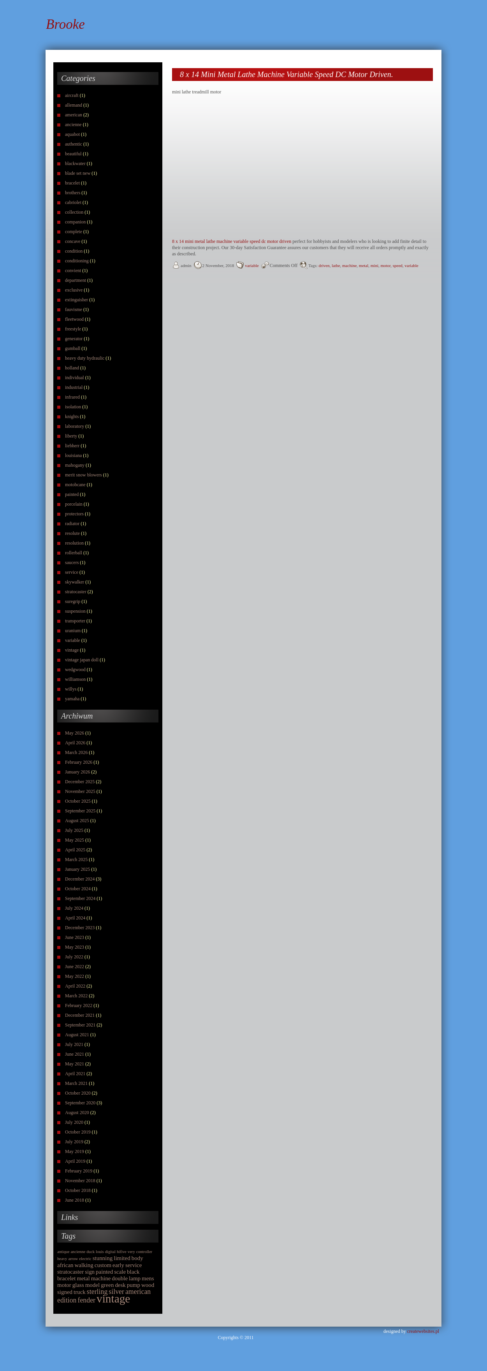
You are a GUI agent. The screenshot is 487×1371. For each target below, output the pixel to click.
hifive (122, 1252)
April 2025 (75, 849)
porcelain (74, 504)
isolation (73, 407)
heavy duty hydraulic (84, 358)
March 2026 (76, 752)
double (120, 1278)
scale (120, 1272)
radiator (72, 523)
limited (122, 1258)
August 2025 (77, 820)
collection (74, 212)
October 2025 (78, 801)
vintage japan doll (81, 660)
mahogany (74, 465)
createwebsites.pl (423, 1331)
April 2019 (75, 1161)
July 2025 (74, 830)
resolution (74, 543)
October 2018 (78, 1190)
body (137, 1258)
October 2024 (78, 888)
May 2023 (74, 947)
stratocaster (75, 591)
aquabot (72, 134)
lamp (135, 1278)
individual (74, 377)
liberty (71, 436)
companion (75, 222)
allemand (73, 105)
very (131, 1252)
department (75, 280)
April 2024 (75, 918)
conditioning (77, 261)
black (133, 1272)
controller (144, 1252)
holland (72, 368)
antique (63, 1252)
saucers (72, 562)
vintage (72, 650)
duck (90, 1252)
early (118, 1265)
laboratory (74, 426)
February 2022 (78, 1005)
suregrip (72, 601)
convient (73, 270)
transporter (75, 621)
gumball (72, 348)
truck (80, 1292)
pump (133, 1285)
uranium (73, 630)
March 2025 (76, 859)
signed (64, 1292)
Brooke (65, 24)
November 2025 (80, 791)
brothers (72, 192)
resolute (72, 533)
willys (70, 689)
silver (116, 1291)
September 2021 (80, 1025)
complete (73, 231)
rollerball (73, 552)
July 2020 (74, 1122)
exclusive (74, 290)
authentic (73, 144)
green (107, 1285)
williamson (75, 679)
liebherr (72, 445)
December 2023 (80, 927)
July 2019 (74, 1141)
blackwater (75, 163)
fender (87, 1300)
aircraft (72, 95)
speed (398, 265)
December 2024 (80, 879)
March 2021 (76, 1083)
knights (72, 416)
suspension (75, 611)
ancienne (73, 124)
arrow (73, 1259)
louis (100, 1252)
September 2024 (80, 898)
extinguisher (76, 299)
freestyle (73, 329)
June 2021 (74, 1054)
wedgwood (75, 669)
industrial (74, 387)
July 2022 (74, 957)
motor (64, 1285)
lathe (336, 265)
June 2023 (74, 937)
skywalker (74, 582)
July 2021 (74, 1044)
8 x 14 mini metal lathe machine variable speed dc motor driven (231, 241)
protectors (74, 514)
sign (90, 1272)
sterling (97, 1291)
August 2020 (77, 1112)
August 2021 (77, 1034)
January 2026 (77, 772)
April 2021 (75, 1073)
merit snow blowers (83, 475)
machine (101, 1278)
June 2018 (74, 1200)
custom (103, 1265)
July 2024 (74, 908)
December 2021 (80, 1015)
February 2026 (78, 762)
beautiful (73, 153)
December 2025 (80, 781)
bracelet (72, 183)
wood (147, 1285)
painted (72, 494)
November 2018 (80, 1180)
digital (110, 1252)
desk (120, 1285)
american (73, 115)
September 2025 (80, 811)
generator (74, 338)
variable (72, 640)
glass (78, 1285)
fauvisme (73, 309)
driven (324, 265)
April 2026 (75, 742)
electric (85, 1259)
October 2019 (78, 1132)
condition (74, 251)
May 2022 (74, 976)
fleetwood (74, 319)
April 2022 (75, 986)
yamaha (72, 698)
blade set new (77, 173)
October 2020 (78, 1093)
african (65, 1265)
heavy (62, 1259)
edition (67, 1300)
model (92, 1285)
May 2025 (74, 840)
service (71, 572)
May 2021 (74, 1064)
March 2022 (76, 995)
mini (374, 265)
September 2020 (80, 1103)
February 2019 (78, 1171)
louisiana (73, 455)
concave (72, 241)
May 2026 (74, 733)
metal (83, 1278)
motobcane (75, 484)
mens (148, 1278)
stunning (103, 1258)
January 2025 (77, 869)
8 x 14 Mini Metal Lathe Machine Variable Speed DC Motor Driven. (286, 74)
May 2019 (74, 1151)
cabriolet (73, 202)
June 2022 (74, 966)
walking (84, 1265)
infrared (72, 397)
